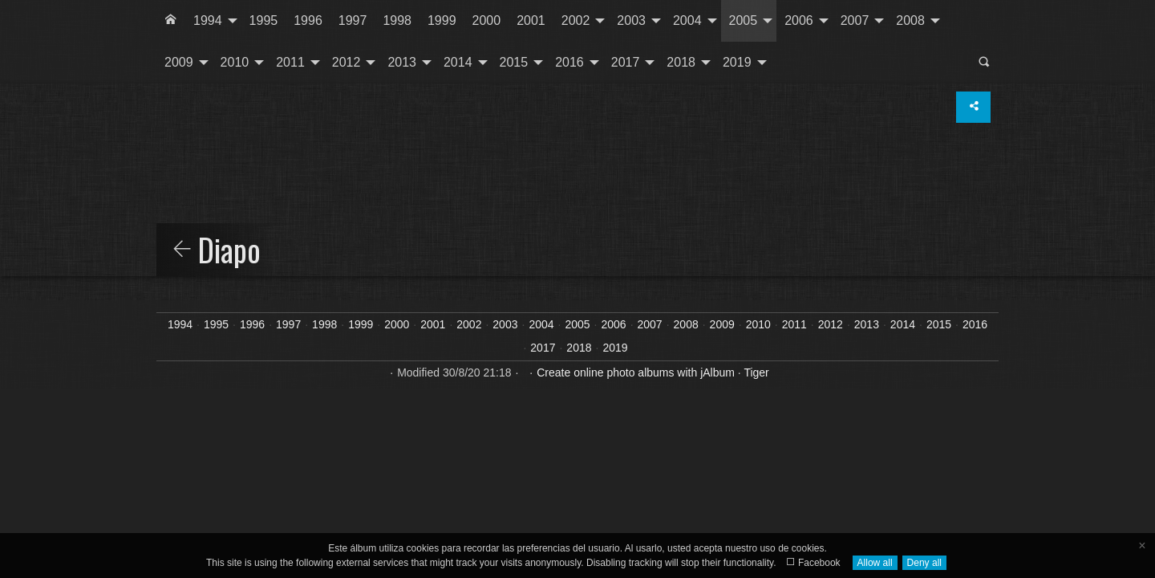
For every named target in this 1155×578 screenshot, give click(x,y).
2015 (514, 62)
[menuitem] (170, 21)
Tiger (756, 372)
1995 (263, 20)
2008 (910, 20)
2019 (737, 62)
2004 (687, 20)
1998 (397, 20)
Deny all (924, 562)
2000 (486, 20)
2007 (855, 20)
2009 (178, 62)
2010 (235, 62)
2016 (569, 62)
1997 (352, 20)
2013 (401, 62)
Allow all (875, 562)
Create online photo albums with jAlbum (636, 372)
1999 (442, 20)
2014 (458, 62)
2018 (681, 62)
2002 (575, 20)
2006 (798, 20)
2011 (290, 62)
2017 (625, 62)
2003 (631, 20)
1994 (207, 20)
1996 (308, 20)
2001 (531, 20)
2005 (743, 20)
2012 (346, 62)
